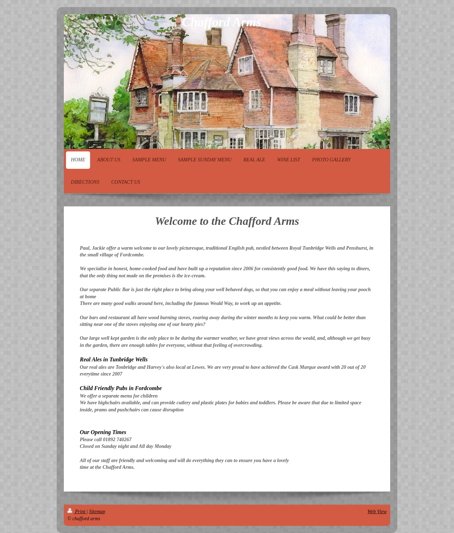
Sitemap (97, 511)
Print (77, 511)
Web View (377, 511)
